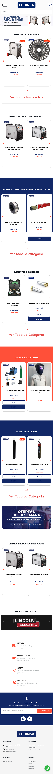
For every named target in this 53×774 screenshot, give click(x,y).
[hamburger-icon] (4, 5)
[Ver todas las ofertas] (26, 91)
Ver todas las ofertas (26, 97)
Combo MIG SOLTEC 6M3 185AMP (14, 391)
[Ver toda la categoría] (26, 248)
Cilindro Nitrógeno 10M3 (14, 465)
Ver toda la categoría (26, 254)
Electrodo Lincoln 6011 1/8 (39, 222)
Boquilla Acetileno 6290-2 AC (39, 303)
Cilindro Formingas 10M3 (39, 465)
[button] (2, 20)
